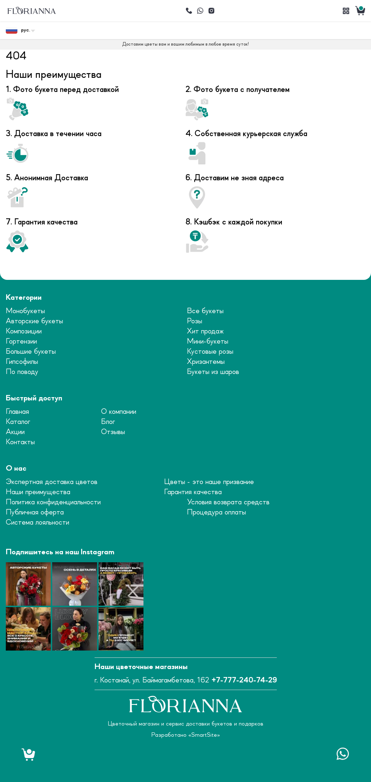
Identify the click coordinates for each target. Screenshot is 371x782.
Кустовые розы (210, 351)
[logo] (31, 10)
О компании (118, 411)
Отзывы (113, 432)
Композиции (24, 331)
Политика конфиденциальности (53, 502)
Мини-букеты (207, 341)
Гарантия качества (193, 492)
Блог (108, 422)
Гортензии (21, 341)
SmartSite (204, 735)
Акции (15, 432)
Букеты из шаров (213, 372)
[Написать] (200, 10)
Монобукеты (25, 311)
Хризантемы (206, 361)
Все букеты (205, 311)
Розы (194, 321)
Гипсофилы (22, 361)
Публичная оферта (35, 512)
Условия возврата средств (228, 502)
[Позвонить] (188, 10)
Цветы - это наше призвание (209, 482)
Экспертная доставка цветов (51, 482)
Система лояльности (37, 522)
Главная (17, 411)
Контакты (20, 442)
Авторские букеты (34, 321)
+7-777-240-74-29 (244, 680)
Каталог (18, 422)
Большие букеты (31, 351)
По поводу (22, 372)
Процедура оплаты (216, 512)
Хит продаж (205, 331)
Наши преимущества (38, 492)
